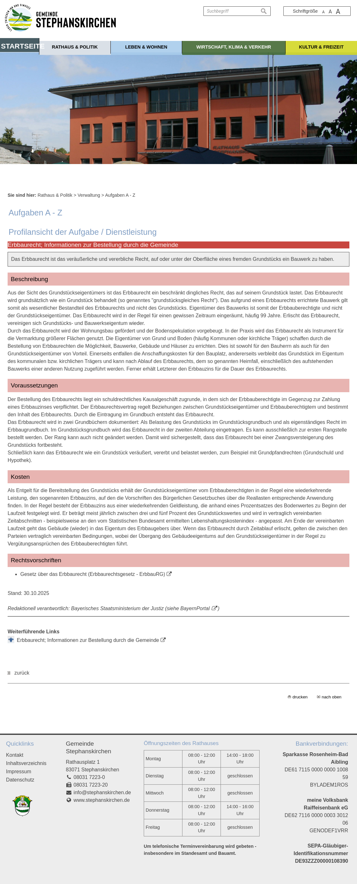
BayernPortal (195, 608)
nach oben (331, 697)
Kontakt (14, 755)
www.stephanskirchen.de (102, 800)
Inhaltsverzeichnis (26, 763)
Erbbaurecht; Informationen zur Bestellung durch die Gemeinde (88, 640)
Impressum (18, 771)
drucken (300, 697)
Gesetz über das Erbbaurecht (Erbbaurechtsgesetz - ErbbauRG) (92, 574)
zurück (18, 673)
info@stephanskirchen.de (102, 792)
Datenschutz (20, 779)
